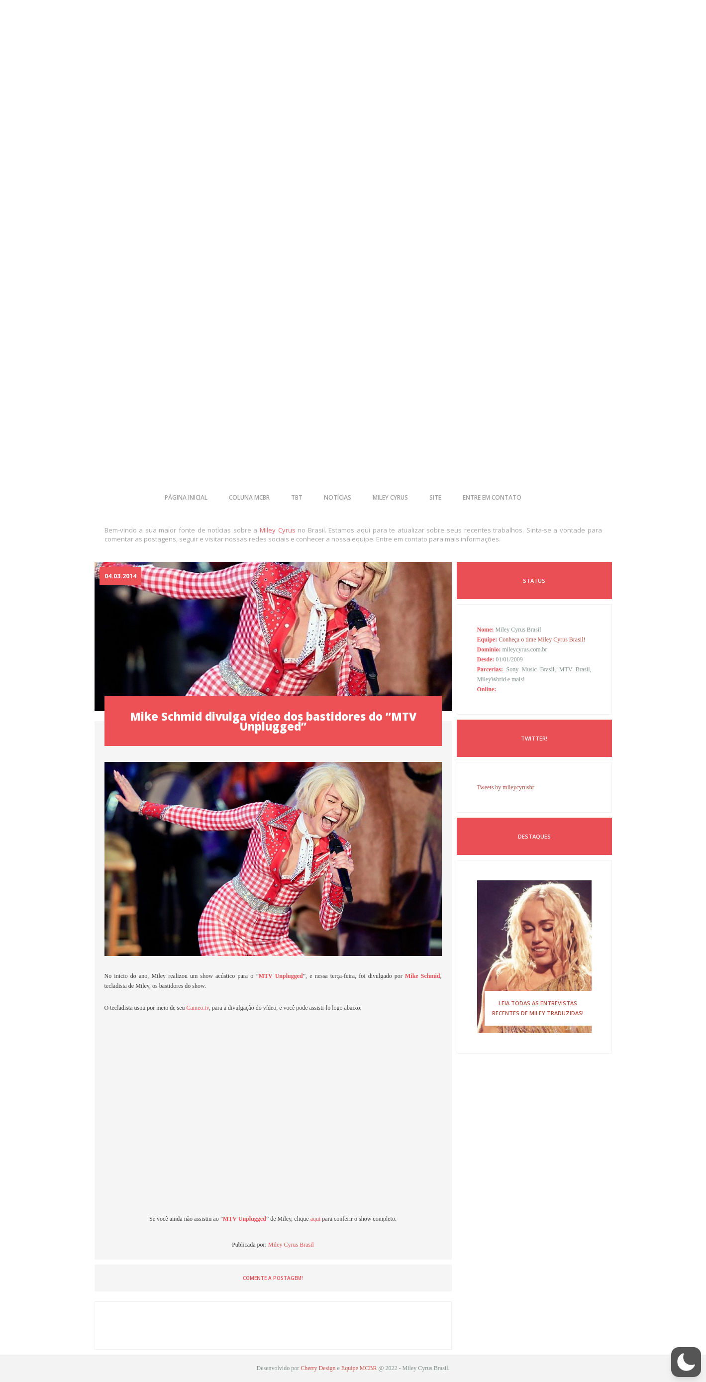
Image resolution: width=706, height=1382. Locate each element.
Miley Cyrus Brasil (291, 1244)
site (435, 497)
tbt (297, 497)
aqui (316, 1218)
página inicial (186, 497)
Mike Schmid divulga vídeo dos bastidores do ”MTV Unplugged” (273, 721)
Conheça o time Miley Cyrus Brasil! (542, 639)
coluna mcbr (249, 497)
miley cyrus (390, 497)
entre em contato (492, 497)
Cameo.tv (197, 1007)
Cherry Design (318, 1368)
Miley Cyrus (278, 530)
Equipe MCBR (359, 1368)
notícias (337, 497)
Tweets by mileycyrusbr (505, 787)
